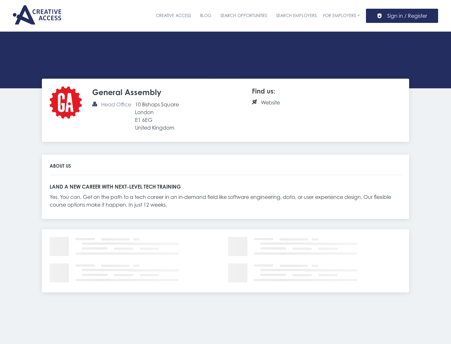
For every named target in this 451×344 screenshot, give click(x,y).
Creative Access (173, 15)
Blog (205, 15)
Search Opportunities (243, 15)
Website (270, 102)
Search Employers (296, 15)
